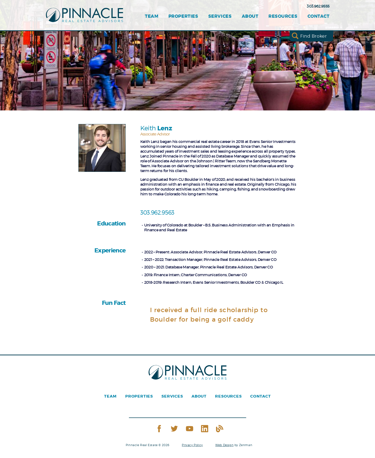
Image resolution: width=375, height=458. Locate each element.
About (250, 16)
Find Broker (313, 35)
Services (220, 16)
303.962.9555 (318, 6)
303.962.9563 (157, 212)
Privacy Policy (192, 445)
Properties (183, 16)
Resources (282, 16)
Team (151, 16)
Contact (319, 16)
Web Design (224, 445)
